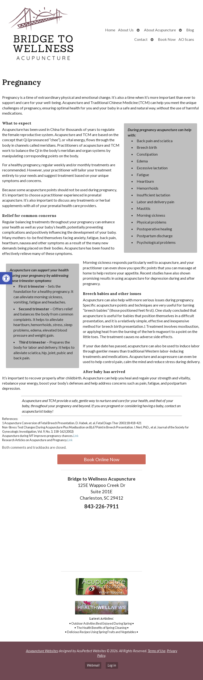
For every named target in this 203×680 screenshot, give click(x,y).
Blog (190, 30)
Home (110, 30)
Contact (141, 39)
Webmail (93, 665)
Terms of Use (156, 651)
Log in (112, 665)
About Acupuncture (160, 30)
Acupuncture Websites (42, 651)
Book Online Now (101, 459)
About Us (126, 30)
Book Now (167, 39)
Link (76, 436)
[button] (6, 278)
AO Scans (186, 39)
